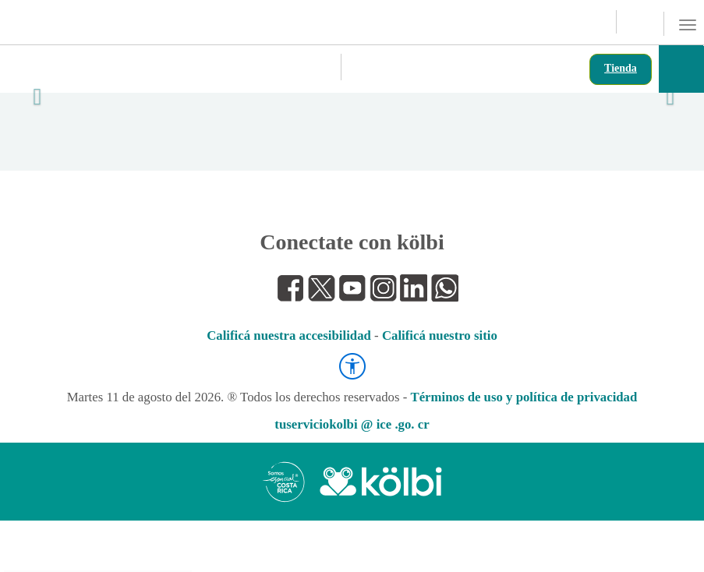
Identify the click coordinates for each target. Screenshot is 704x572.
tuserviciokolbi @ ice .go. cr (351, 424)
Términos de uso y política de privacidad (523, 397)
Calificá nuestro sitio (439, 335)
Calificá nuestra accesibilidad (289, 335)
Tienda (620, 68)
